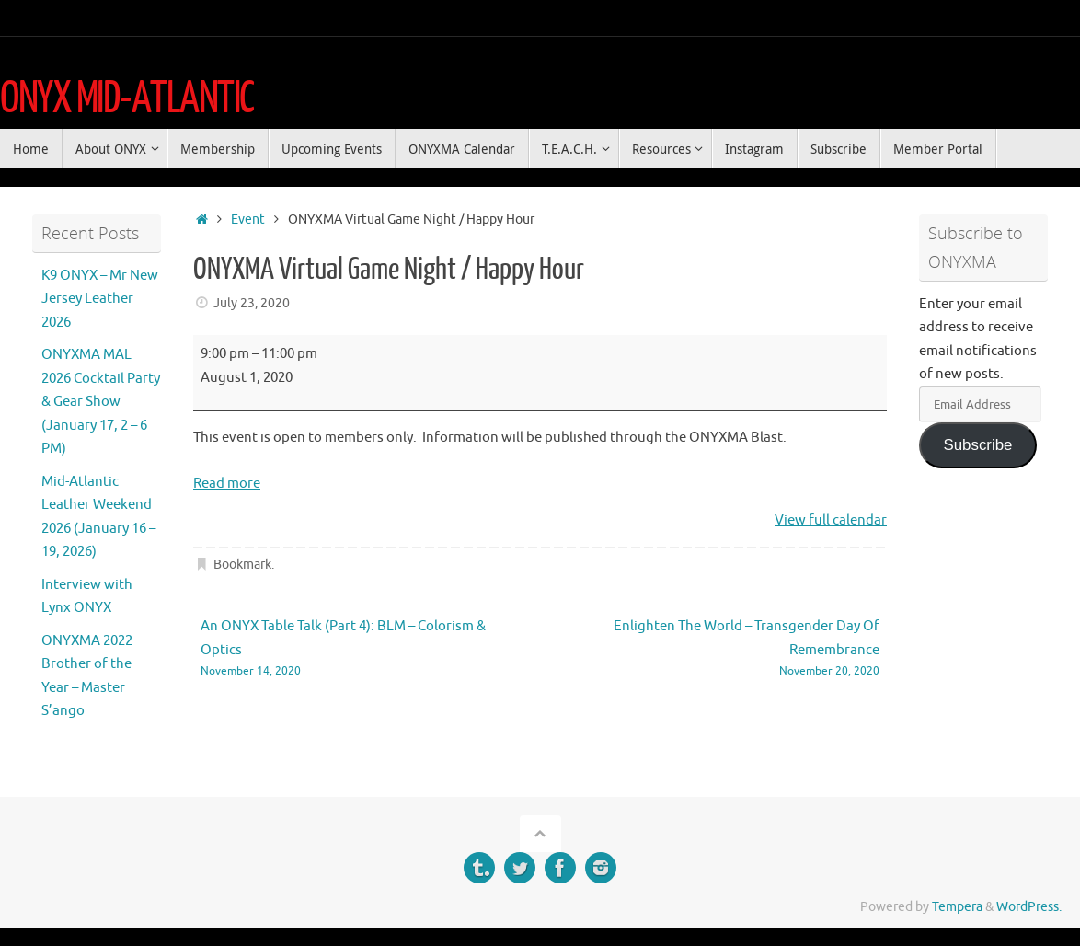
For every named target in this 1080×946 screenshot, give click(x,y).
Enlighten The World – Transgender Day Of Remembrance (723, 648)
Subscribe (977, 445)
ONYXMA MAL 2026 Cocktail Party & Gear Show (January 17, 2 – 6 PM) (100, 401)
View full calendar (831, 520)
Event (248, 219)
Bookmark (242, 564)
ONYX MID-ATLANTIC (127, 98)
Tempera (957, 907)
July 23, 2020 (251, 303)
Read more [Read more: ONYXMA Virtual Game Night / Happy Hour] (226, 483)
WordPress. (1029, 907)
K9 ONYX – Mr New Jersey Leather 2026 (99, 299)
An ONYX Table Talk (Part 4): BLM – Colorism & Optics (356, 648)
